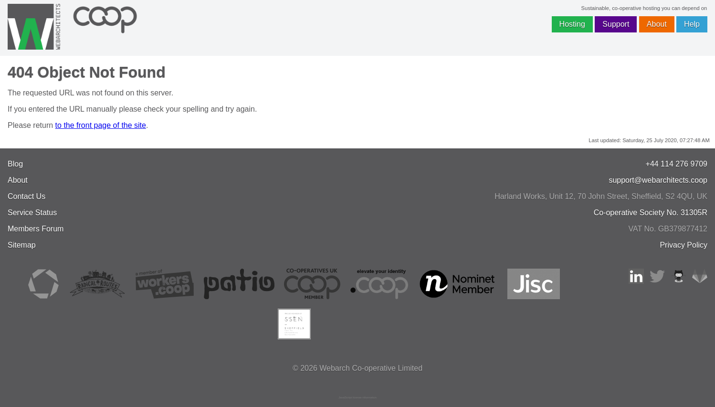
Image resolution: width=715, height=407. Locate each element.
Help (692, 24)
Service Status (32, 213)
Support (615, 24)
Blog (15, 164)
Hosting (572, 24)
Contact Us (26, 196)
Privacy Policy (683, 245)
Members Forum (35, 229)
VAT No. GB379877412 (668, 229)
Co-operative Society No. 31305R (650, 213)
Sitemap (22, 245)
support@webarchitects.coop (658, 180)
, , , (600, 196)
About (657, 24)
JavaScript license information (357, 397)
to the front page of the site (100, 125)
